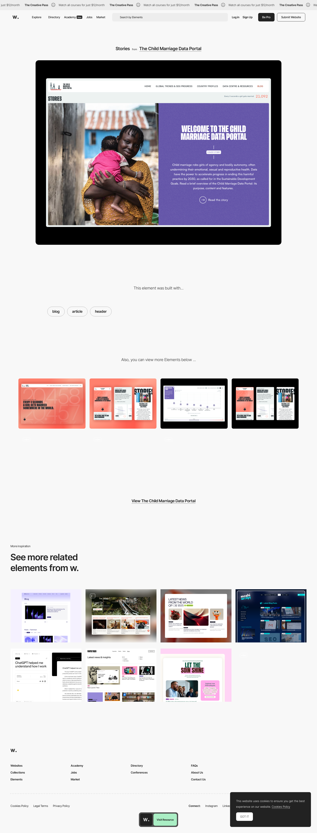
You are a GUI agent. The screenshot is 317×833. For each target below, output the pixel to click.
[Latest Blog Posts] (271, 615)
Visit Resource (165, 819)
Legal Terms (40, 806)
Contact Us (198, 779)
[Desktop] (52, 403)
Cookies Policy (20, 806)
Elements (16, 779)
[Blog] (196, 615)
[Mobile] (123, 403)
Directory (54, 17)
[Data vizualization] (194, 403)
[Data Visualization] (194, 458)
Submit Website (291, 17)
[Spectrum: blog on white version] (46, 615)
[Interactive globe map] (52, 458)
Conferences (139, 772)
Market (100, 17)
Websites (16, 765)
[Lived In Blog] (121, 615)
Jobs (89, 17)
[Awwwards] (16, 17)
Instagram (211, 806)
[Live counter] (123, 458)
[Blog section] (196, 675)
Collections (18, 772)
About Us (197, 772)
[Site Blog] (46, 675)
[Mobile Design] (265, 403)
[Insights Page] (121, 675)
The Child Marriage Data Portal (170, 48)
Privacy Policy (61, 806)
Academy (73, 17)
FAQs (194, 765)
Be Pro (266, 17)
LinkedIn (228, 806)
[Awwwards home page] (146, 820)
